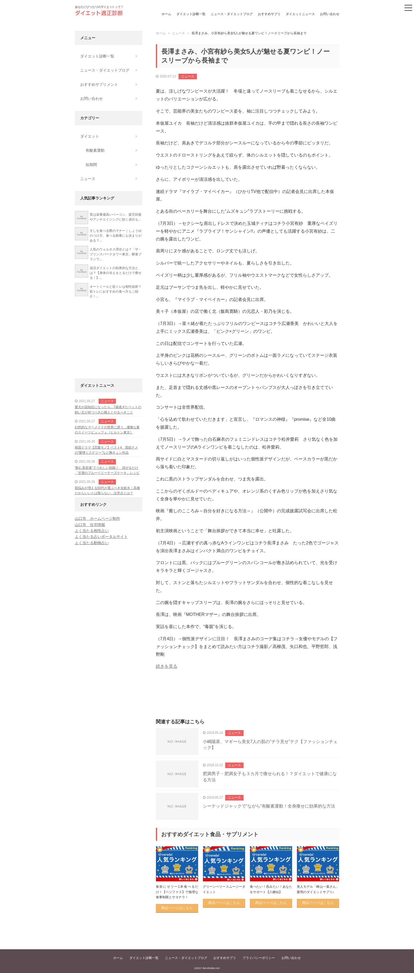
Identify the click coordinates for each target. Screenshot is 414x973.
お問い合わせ (329, 14)
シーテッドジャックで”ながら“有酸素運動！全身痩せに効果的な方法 (269, 806)
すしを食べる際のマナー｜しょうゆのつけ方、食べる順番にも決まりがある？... (116, 235)
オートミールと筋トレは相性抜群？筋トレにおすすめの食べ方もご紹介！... (116, 291)
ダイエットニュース (300, 14)
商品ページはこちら (177, 908)
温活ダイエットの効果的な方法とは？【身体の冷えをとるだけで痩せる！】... (116, 273)
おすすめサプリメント (99, 84)
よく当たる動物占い (92, 543)
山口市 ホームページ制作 (97, 518)
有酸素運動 (95, 150)
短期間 (91, 164)
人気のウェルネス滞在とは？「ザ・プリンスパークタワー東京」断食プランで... (116, 254)
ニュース (187, 76)
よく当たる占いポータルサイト (101, 536)
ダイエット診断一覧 (191, 14)
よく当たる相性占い (92, 530)
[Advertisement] (247, 700)
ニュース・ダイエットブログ (232, 14)
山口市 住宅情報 (90, 525)
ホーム (166, 14)
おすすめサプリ (269, 14)
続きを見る (166, 666)
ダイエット (89, 136)
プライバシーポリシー (259, 958)
